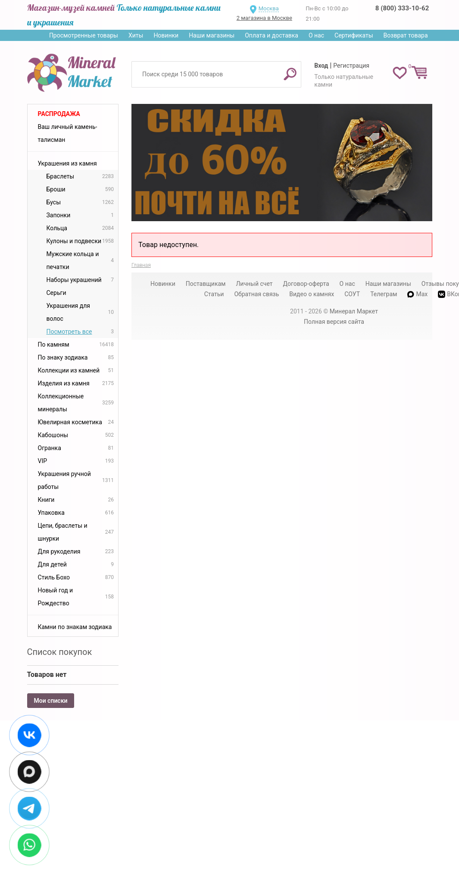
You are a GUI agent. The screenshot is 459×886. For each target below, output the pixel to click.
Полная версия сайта (334, 321)
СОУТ (352, 294)
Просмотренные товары (83, 35)
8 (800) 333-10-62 (402, 8)
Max (417, 294)
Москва (269, 8)
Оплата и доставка (271, 35)
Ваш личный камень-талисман (67, 133)
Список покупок (59, 652)
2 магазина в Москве (264, 18)
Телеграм (383, 294)
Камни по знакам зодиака (75, 626)
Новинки (165, 35)
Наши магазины (211, 35)
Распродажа (59, 113)
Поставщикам (206, 283)
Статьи (214, 294)
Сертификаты (353, 35)
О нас (316, 35)
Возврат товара (406, 35)
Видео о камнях (311, 294)
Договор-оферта (306, 283)
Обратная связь (256, 294)
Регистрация (351, 65)
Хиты (135, 35)
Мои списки (51, 700)
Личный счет (254, 283)
